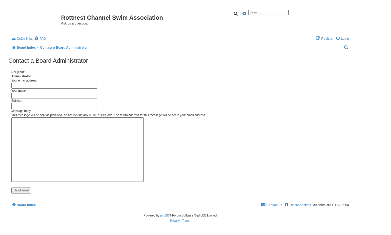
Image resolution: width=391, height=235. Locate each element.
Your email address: (24, 80)
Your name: (19, 90)
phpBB (164, 215)
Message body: (21, 111)
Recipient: (17, 72)
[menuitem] (40, 38)
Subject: (16, 100)
